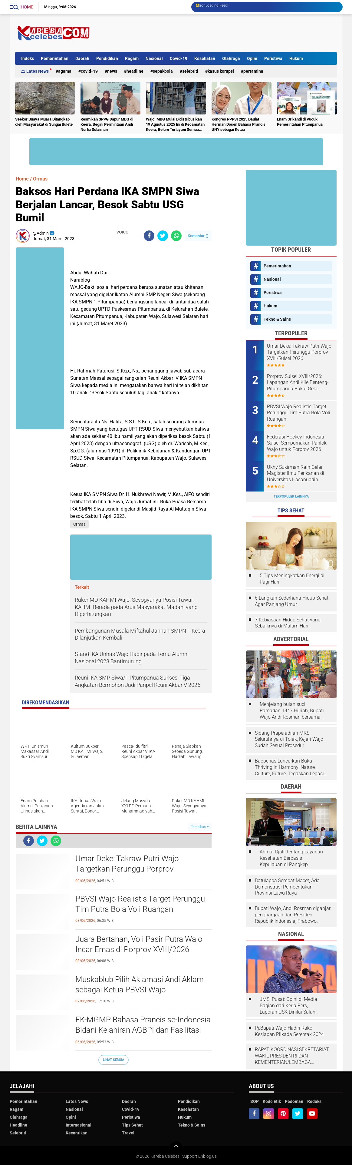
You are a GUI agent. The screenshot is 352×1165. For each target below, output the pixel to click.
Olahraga (231, 58)
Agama (64, 71)
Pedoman (294, 1101)
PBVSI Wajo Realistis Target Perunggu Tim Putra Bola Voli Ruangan (140, 904)
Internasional (78, 1125)
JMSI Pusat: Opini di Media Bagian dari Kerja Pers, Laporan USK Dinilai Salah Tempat (288, 1005)
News (112, 71)
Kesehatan (204, 58)
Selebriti (190, 71)
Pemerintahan (54, 58)
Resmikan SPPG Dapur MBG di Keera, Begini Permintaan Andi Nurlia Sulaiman (107, 124)
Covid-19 (178, 58)
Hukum (296, 58)
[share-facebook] (149, 235)
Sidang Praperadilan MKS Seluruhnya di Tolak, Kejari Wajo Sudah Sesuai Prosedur (289, 739)
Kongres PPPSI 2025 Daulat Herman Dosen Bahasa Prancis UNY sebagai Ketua (238, 124)
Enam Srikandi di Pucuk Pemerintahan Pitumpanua (300, 122)
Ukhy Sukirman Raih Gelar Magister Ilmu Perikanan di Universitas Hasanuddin (295, 473)
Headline (135, 71)
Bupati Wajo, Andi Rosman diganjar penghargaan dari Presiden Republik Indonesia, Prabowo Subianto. (293, 914)
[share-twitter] (162, 235)
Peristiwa (273, 58)
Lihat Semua (113, 1060)
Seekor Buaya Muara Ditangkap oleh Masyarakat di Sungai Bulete (44, 122)
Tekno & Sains (277, 319)
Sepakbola (163, 71)
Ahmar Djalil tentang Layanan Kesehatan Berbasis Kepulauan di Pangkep (291, 858)
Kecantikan (76, 1132)
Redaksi (315, 1101)
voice (121, 232)
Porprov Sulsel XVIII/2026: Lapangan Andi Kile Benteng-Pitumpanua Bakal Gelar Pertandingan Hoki (298, 382)
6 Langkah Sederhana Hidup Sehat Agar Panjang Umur (291, 601)
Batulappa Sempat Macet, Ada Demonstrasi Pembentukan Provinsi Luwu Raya (287, 887)
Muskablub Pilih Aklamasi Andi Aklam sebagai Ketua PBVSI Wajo (139, 984)
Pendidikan (107, 58)
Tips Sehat (132, 1125)
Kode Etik (272, 1101)
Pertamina (253, 71)
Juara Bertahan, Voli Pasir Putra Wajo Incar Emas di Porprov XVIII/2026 (138, 944)
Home (27, 7)
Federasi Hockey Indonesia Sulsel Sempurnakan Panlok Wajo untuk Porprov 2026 (297, 443)
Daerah (82, 58)
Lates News (37, 71)
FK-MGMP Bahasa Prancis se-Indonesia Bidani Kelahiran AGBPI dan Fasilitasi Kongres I (143, 1030)
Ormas (40, 179)
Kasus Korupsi (221, 71)
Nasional (154, 58)
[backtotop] (176, 1147)
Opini (252, 58)
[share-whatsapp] (176, 235)
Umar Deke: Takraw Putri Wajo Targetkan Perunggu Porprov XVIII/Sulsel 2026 (127, 869)
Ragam (132, 58)
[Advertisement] (227, 33)
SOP (254, 1101)
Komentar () (198, 235)
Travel (128, 1132)
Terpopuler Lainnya (291, 496)
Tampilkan (200, 827)
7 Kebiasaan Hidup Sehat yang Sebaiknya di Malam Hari (288, 623)
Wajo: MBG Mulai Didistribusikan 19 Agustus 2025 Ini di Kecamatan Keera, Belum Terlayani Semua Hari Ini (175, 124)
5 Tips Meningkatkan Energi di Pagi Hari (292, 579)
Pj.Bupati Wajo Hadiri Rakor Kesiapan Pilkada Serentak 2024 (289, 1031)
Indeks (27, 58)
